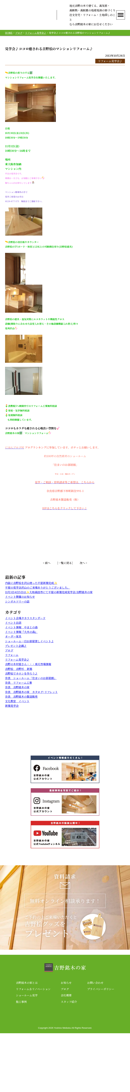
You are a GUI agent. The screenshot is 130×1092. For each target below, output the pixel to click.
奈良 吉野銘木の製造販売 (21, 701)
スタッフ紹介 (69, 1060)
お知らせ (66, 1041)
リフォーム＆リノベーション (33, 1048)
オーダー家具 (13, 641)
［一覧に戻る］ (65, 567)
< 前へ (46, 567)
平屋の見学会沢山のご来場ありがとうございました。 (37, 592)
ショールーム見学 (27, 1054)
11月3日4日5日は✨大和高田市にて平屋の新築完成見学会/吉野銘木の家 (49, 597)
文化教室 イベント (17, 706)
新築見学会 (12, 710)
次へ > (83, 567)
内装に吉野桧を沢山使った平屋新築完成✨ (31, 587)
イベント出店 (13, 627)
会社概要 (66, 1054)
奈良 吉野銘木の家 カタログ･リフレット (31, 697)
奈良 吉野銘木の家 (17, 692)
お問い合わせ (95, 1041)
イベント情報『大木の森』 (21, 636)
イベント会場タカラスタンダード (25, 623)
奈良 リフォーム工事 (18, 687)
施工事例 (21, 1060)
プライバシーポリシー (100, 1048)
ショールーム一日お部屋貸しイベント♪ (29, 646)
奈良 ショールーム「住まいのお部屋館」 (31, 683)
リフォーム (11, 659)
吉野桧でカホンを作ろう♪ (21, 678)
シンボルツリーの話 (17, 606)
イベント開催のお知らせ (20, 601)
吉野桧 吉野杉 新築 (18, 673)
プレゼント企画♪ (16, 650)
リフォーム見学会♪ (110, 66)
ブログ (9, 655)
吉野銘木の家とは (27, 1041)
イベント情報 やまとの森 (21, 632)
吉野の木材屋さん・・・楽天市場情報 (28, 669)
